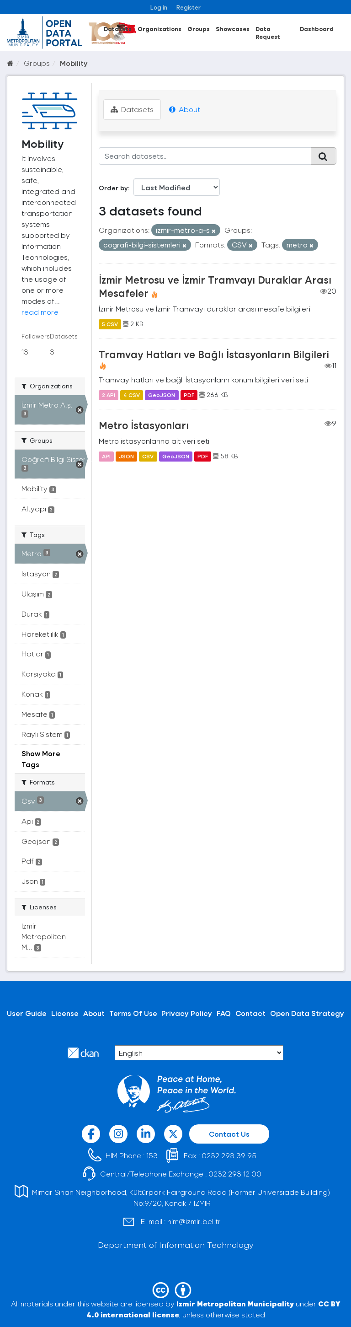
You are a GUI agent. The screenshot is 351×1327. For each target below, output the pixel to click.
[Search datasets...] (205, 156)
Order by (113, 187)
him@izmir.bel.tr (194, 1221)
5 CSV (110, 324)
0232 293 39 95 (229, 1155)
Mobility (74, 63)
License (65, 1013)
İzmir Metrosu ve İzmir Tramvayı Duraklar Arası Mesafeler (215, 286)
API (106, 456)
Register (188, 7)
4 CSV (131, 394)
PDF (189, 394)
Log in (158, 7)
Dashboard (317, 28)
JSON (126, 456)
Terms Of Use (133, 1013)
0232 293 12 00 (234, 1173)
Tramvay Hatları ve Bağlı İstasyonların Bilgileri (214, 354)
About (184, 109)
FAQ (224, 1013)
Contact (250, 1013)
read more (39, 312)
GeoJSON (161, 394)
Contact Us (229, 1134)
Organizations (159, 28)
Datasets (118, 28)
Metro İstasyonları (144, 425)
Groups (198, 28)
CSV (148, 456)
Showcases (233, 28)
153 (152, 1155)
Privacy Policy (186, 1013)
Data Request (267, 32)
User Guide (27, 1013)
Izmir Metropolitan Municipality (235, 1303)
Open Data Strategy (307, 1013)
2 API (108, 394)
